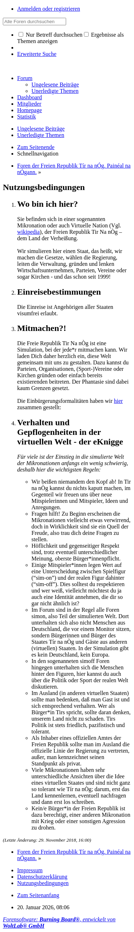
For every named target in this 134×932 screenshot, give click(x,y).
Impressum (30, 870)
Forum (25, 78)
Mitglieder (29, 104)
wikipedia (28, 232)
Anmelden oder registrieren (48, 9)
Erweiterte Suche (36, 54)
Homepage (29, 110)
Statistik (26, 117)
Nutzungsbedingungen (43, 883)
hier (118, 401)
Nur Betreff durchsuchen (51, 35)
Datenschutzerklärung (42, 877)
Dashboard (29, 97)
